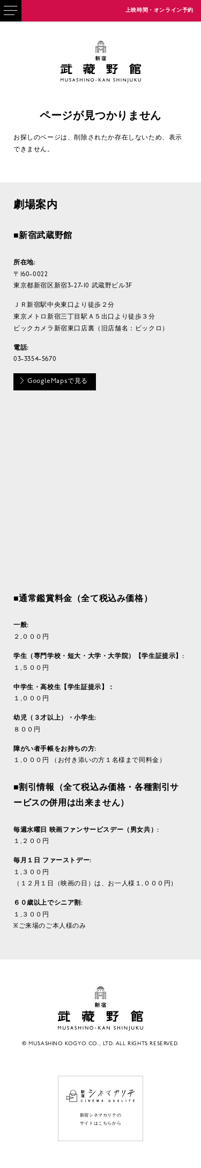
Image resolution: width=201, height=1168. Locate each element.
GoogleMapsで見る (53, 381)
